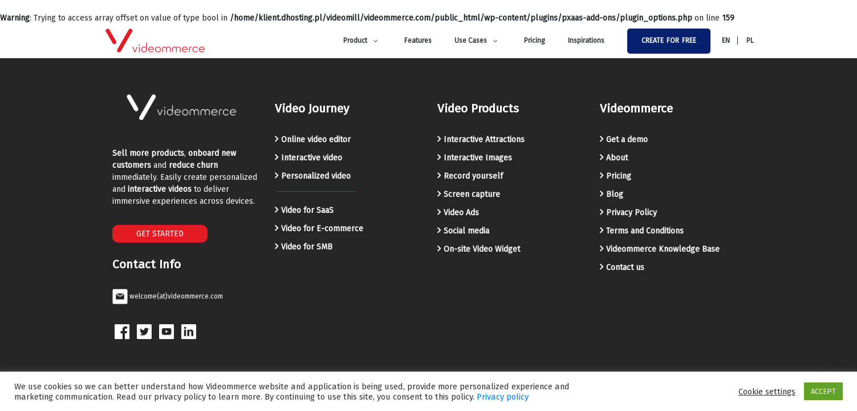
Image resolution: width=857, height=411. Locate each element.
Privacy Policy (631, 212)
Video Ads (461, 212)
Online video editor (316, 139)
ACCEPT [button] (823, 391)
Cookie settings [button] (766, 391)
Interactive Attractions (484, 139)
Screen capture (472, 194)
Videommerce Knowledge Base (663, 249)
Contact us (625, 267)
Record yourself (473, 176)
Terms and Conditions (645, 231)
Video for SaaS (307, 210)
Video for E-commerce (322, 228)
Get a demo (627, 139)
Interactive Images (478, 158)
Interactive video (311, 158)
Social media (466, 231)
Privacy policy (503, 397)
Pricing (618, 176)
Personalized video (316, 176)
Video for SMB (306, 247)
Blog (614, 194)
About (617, 158)
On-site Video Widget (482, 249)
